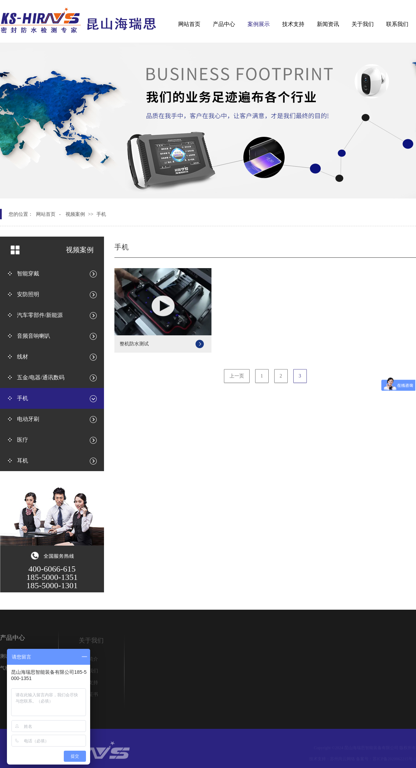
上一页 (236, 378)
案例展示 (259, 24)
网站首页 (189, 24)
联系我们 (397, 24)
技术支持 (293, 24)
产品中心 (224, 24)
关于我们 (363, 24)
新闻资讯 (328, 24)
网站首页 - (48, 214)
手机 (101, 214)
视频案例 (75, 214)
